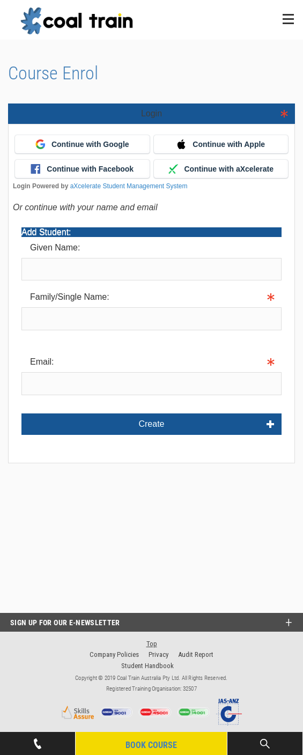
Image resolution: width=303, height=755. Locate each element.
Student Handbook (147, 666)
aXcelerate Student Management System (129, 186)
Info (28, 337)
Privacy (158, 654)
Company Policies (114, 654)
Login (151, 113)
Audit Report (195, 654)
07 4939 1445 (37, 740)
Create (151, 423)
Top (151, 644)
